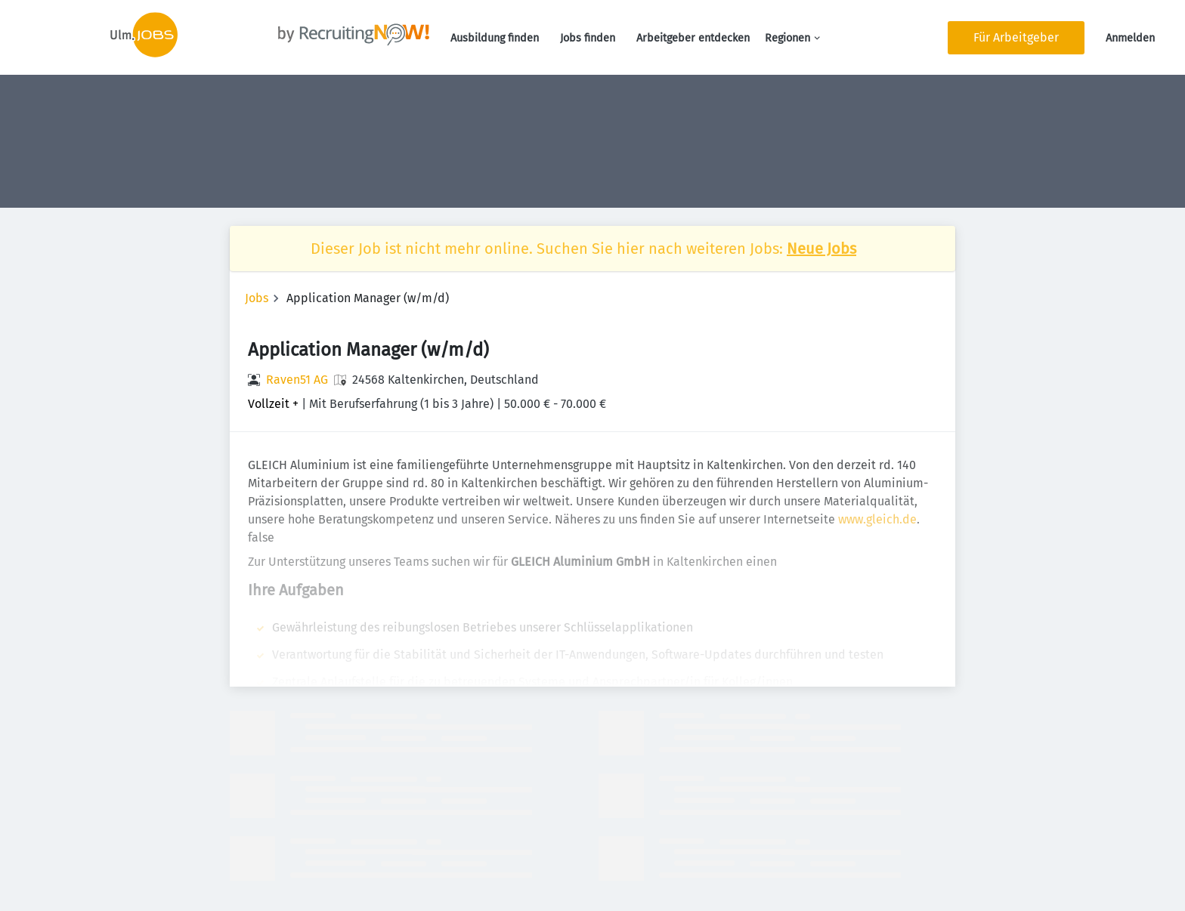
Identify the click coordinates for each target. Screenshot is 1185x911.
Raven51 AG (297, 379)
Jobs (256, 298)
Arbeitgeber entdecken (693, 38)
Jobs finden (587, 38)
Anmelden (1130, 38)
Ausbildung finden (494, 38)
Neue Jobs (821, 248)
